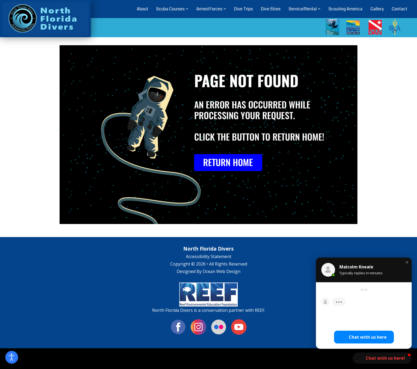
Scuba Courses (172, 9)
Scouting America (345, 9)
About (142, 9)
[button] (407, 262)
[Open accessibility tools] (11, 357)
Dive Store (271, 9)
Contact (399, 9)
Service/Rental (304, 9)
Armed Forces (211, 9)
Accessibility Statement (208, 256)
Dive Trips (243, 9)
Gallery (377, 9)
